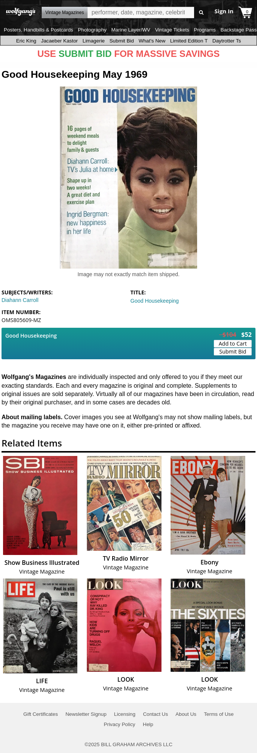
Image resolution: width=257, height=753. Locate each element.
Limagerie (94, 41)
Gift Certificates (41, 714)
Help (148, 724)
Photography (92, 30)
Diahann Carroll (20, 300)
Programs (205, 30)
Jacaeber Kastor (59, 41)
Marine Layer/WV (130, 30)
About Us (186, 714)
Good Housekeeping (154, 301)
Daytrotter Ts (226, 41)
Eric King (26, 41)
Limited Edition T (189, 41)
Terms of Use (219, 714)
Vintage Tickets (172, 30)
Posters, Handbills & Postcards (38, 30)
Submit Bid (122, 41)
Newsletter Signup (86, 714)
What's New (152, 41)
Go (201, 13)
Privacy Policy (119, 724)
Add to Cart (233, 343)
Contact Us (155, 714)
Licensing (124, 714)
